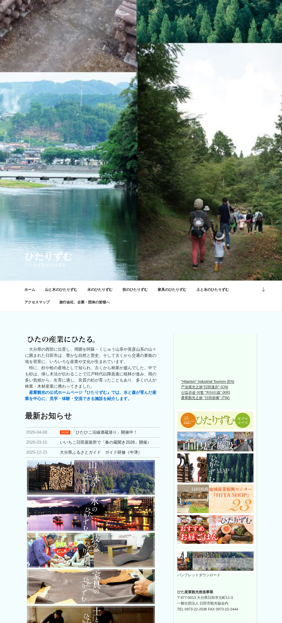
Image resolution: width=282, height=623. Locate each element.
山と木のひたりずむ (61, 289)
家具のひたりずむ (172, 289)
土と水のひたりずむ (212, 289)
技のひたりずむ (135, 289)
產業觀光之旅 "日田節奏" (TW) (205, 398)
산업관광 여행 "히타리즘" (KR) (205, 392)
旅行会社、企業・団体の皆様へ (84, 302)
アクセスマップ (37, 302)
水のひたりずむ (99, 289)
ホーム (29, 289)
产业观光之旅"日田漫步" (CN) (204, 387)
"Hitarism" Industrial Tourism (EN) (207, 381)
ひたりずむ (48, 256)
